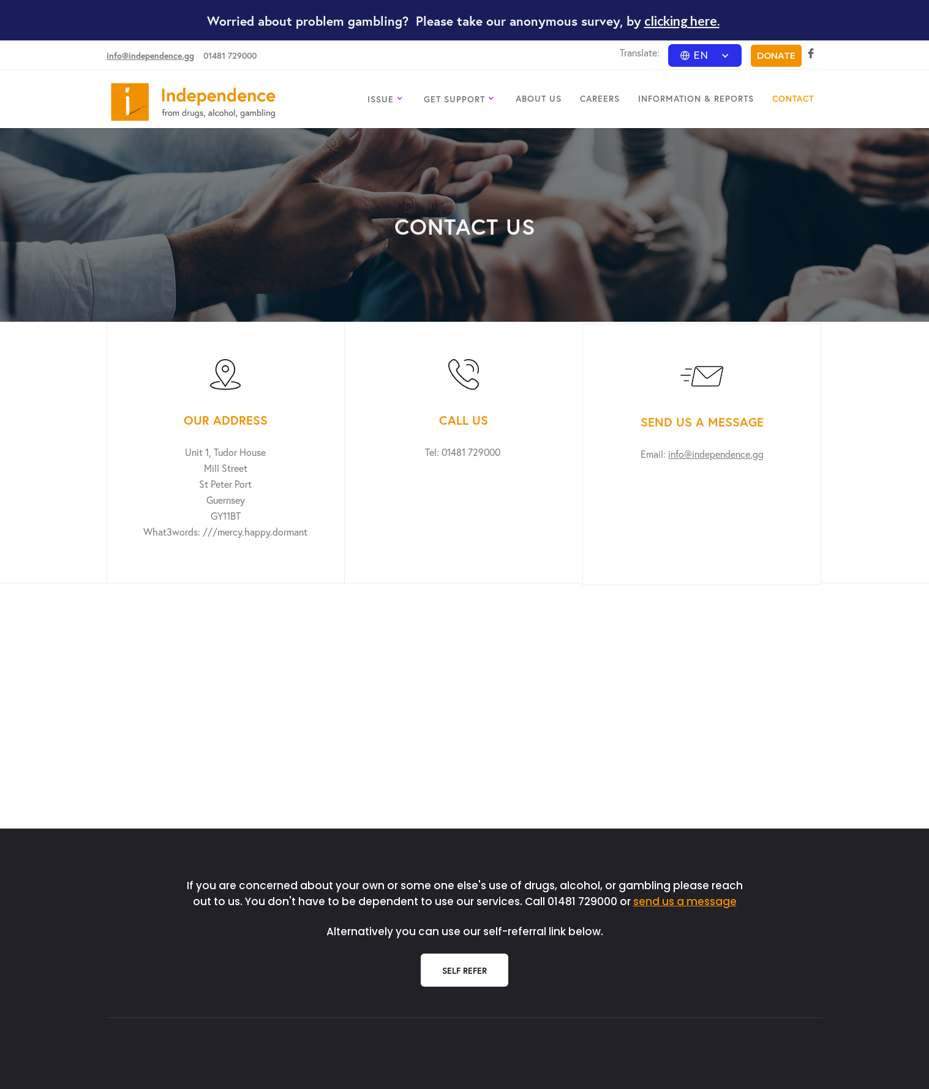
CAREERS (600, 98)
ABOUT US (539, 98)
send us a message (685, 901)
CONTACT (793, 98)
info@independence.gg (150, 55)
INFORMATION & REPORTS (696, 98)
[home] (193, 102)
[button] (705, 55)
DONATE (776, 55)
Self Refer (464, 970)
